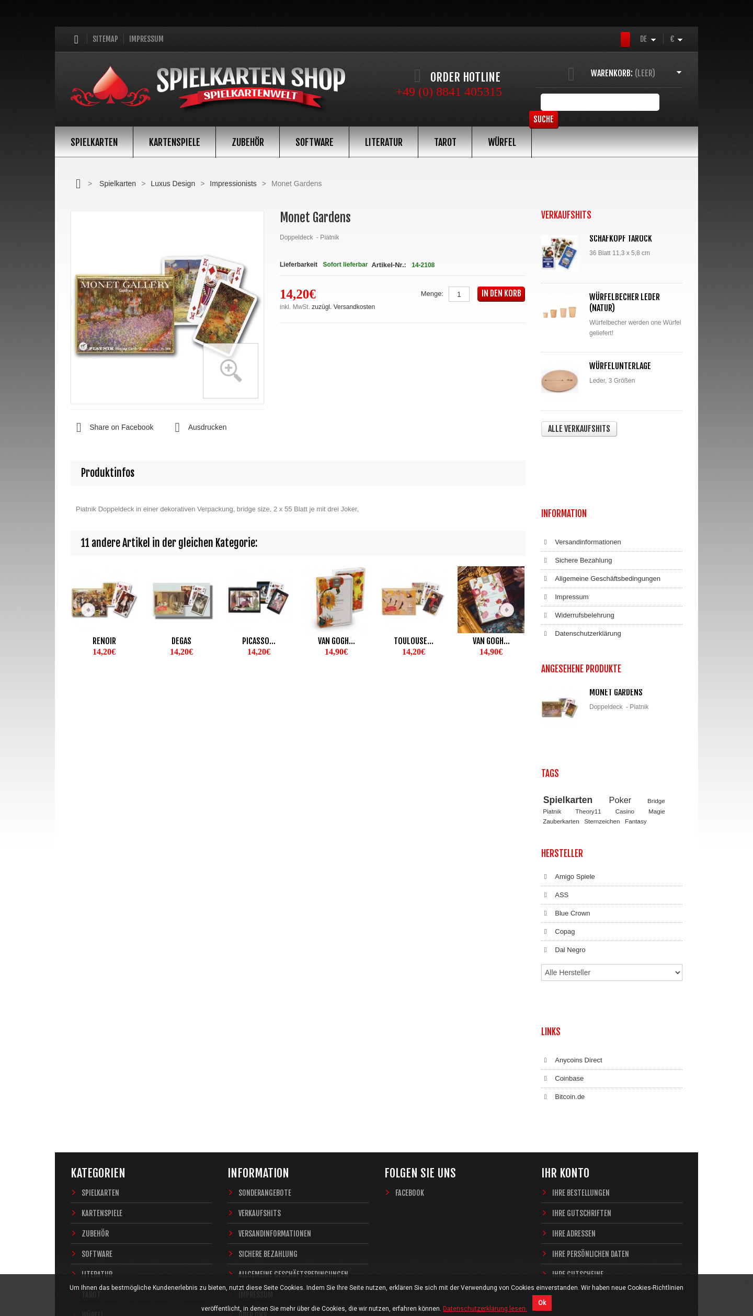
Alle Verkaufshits (579, 429)
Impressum (146, 39)
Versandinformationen (581, 480)
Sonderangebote (264, 1039)
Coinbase (562, 936)
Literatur (384, 142)
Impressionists (233, 183)
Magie (656, 712)
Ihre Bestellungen (581, 1039)
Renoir (104, 641)
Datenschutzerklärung (581, 571)
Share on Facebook (112, 427)
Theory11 (588, 712)
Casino (624, 712)
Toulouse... (413, 641)
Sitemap (105, 39)
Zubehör (248, 142)
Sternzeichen (602, 721)
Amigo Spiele (568, 768)
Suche (666, 102)
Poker (620, 700)
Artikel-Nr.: (388, 265)
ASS (554, 786)
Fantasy (636, 721)
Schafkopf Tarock (620, 238)
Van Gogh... (336, 641)
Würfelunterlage (620, 366)
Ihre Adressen (574, 1080)
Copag (558, 823)
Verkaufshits (259, 1060)
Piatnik (552, 712)
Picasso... (259, 641)
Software (314, 142)
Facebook (409, 1039)
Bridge (656, 701)
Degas (181, 641)
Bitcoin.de (563, 954)
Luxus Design (173, 183)
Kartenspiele (174, 142)
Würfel (502, 142)
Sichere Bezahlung (576, 498)
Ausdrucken (197, 427)
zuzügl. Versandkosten (343, 307)
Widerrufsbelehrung (577, 553)
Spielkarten (94, 142)
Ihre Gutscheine (577, 1121)
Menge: (432, 293)
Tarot (445, 142)
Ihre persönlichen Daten (590, 1100)
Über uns (252, 1162)
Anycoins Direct (571, 917)
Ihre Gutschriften (581, 1060)
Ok (542, 1303)
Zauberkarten (561, 721)
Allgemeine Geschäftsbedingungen (600, 516)
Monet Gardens (616, 619)
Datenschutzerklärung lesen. (485, 1308)
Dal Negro (563, 841)
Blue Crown (565, 804)
